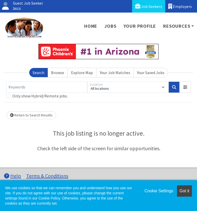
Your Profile (140, 26)
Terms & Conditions (47, 176)
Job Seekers (148, 6)
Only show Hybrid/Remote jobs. (40, 95)
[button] (185, 87)
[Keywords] (46, 87)
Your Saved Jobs (150, 72)
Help (12, 176)
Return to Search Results (31, 115)
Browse (57, 72)
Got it (184, 191)
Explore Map (82, 72)
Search (38, 72)
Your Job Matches (115, 72)
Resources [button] (176, 26)
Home (90, 26)
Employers (180, 6)
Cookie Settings (158, 191)
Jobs (110, 26)
